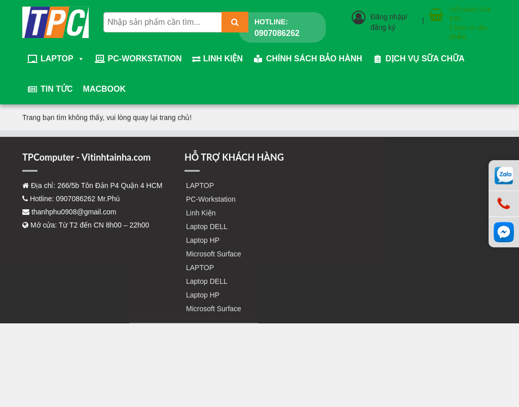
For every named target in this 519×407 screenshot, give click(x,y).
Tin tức (57, 89)
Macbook (104, 89)
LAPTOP (63, 59)
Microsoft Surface (213, 263)
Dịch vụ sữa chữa (425, 58)
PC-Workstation (145, 58)
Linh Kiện (223, 58)
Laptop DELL (207, 236)
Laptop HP (202, 249)
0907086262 (277, 33)
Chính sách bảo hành (314, 58)
